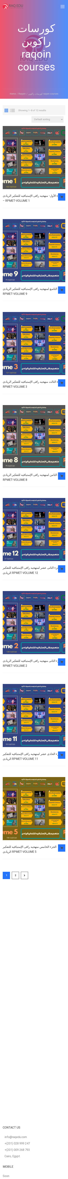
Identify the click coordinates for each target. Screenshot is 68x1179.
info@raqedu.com (16, 1137)
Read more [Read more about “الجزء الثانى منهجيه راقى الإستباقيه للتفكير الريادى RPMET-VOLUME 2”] (61, 662)
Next (24, 875)
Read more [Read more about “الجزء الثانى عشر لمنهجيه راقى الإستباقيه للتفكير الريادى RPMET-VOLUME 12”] (61, 569)
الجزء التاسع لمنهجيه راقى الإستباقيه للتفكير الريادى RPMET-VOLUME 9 (33, 291)
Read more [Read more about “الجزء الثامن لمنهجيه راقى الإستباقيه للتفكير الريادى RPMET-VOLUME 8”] (61, 476)
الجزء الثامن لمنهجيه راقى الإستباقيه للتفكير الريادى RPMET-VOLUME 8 (33, 477)
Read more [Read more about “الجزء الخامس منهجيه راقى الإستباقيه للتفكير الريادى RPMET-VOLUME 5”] (61, 848)
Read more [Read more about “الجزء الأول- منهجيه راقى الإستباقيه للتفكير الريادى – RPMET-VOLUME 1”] (61, 197)
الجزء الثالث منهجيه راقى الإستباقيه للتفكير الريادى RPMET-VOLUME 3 (33, 384)
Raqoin (22, 94)
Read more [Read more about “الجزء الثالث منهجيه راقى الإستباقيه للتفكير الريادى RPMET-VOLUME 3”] (61, 383)
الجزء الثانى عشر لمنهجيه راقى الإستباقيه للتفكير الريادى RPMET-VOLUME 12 (32, 570)
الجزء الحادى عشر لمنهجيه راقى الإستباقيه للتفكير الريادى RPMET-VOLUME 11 (32, 756)
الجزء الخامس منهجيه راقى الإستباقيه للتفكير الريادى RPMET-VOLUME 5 (29, 849)
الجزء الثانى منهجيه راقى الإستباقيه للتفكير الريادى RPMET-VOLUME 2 (33, 663)
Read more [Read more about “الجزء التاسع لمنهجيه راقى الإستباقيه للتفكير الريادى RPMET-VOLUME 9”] (61, 290)
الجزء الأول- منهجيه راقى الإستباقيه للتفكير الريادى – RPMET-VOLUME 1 (33, 198)
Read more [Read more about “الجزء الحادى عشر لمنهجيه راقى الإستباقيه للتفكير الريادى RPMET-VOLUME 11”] (61, 755)
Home (13, 94)
